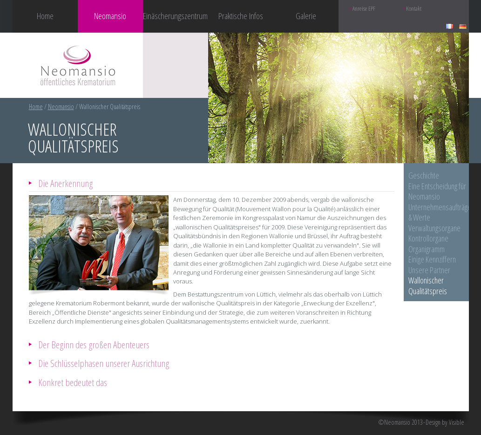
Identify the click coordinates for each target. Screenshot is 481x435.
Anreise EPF (363, 9)
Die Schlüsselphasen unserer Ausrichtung (103, 363)
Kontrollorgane (428, 238)
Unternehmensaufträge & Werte (439, 212)
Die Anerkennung (65, 183)
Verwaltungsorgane (434, 228)
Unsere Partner (429, 270)
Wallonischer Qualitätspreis (427, 286)
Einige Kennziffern (432, 259)
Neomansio (61, 106)
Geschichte (423, 175)
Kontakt (413, 9)
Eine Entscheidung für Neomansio (437, 191)
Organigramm (426, 249)
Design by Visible (445, 422)
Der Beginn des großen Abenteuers (93, 344)
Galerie (306, 15)
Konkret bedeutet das (72, 382)
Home (45, 15)
